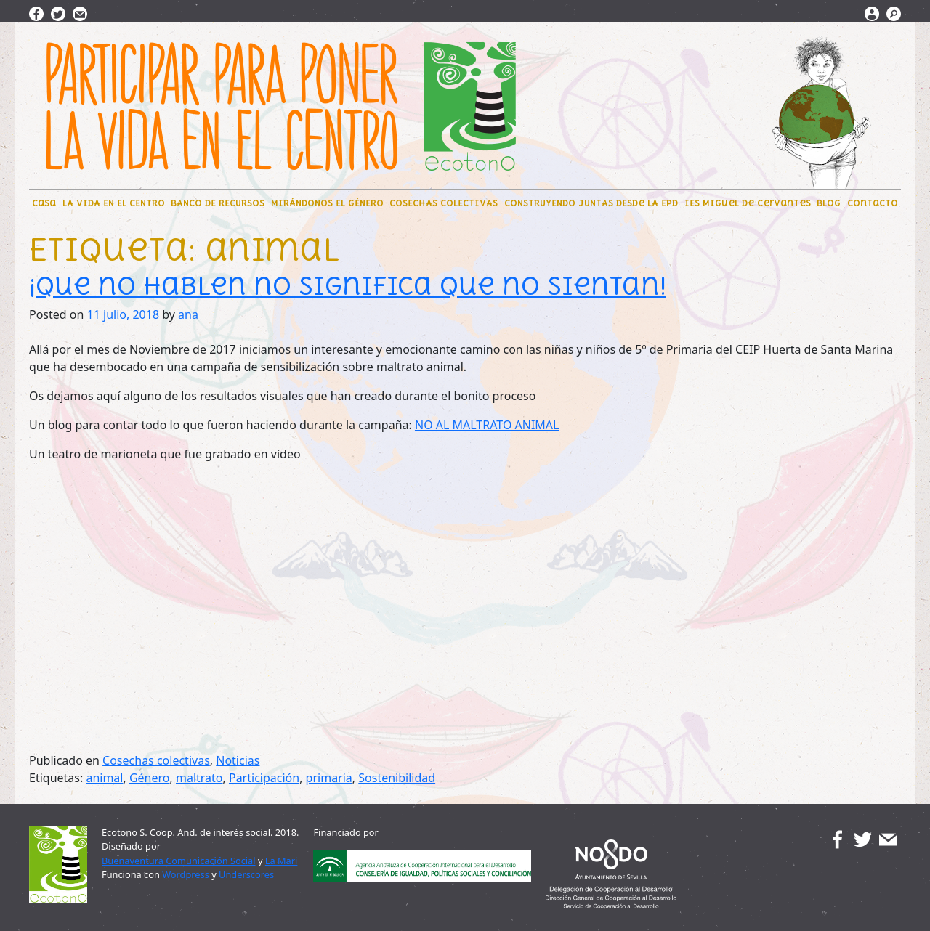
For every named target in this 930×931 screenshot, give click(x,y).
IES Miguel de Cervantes (747, 203)
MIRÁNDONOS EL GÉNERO (327, 203)
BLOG (829, 203)
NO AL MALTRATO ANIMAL (487, 425)
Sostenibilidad (396, 778)
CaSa (44, 203)
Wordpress (185, 874)
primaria (329, 778)
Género (149, 778)
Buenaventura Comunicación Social (179, 860)
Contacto (872, 203)
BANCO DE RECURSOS (217, 203)
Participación (264, 778)
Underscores (246, 874)
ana (188, 314)
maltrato (199, 778)
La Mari (281, 860)
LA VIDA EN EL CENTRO (113, 203)
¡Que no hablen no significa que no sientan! (347, 286)
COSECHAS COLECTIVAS (443, 203)
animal (104, 778)
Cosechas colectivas (156, 760)
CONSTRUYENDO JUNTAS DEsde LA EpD (591, 203)
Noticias (237, 760)
